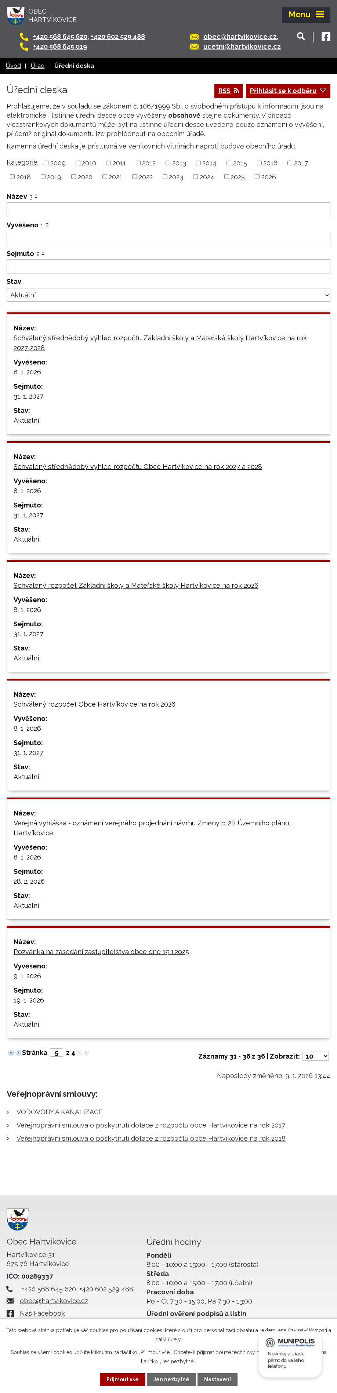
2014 (209, 163)
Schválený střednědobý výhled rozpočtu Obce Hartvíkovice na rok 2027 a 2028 (138, 466)
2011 (119, 163)
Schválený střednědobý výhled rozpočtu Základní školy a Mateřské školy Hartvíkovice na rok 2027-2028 (160, 343)
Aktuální (26, 420)
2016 (270, 163)
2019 (54, 176)
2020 (85, 176)
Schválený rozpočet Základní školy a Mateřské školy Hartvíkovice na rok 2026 (136, 585)
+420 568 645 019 (60, 46)
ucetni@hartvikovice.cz (242, 46)
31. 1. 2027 (28, 396)
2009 (58, 163)
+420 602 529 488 (118, 36)
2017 (301, 163)
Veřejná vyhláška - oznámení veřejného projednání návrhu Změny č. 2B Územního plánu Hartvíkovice (151, 828)
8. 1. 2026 (27, 372)
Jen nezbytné (171, 1379)
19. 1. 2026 (29, 1000)
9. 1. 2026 (27, 976)
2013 (179, 163)
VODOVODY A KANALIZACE (59, 1112)
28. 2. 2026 (29, 881)
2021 (115, 176)
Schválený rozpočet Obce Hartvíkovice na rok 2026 (94, 704)
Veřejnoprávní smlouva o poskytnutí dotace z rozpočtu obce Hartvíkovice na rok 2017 (151, 1125)
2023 (176, 176)
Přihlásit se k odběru (288, 91)
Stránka (34, 1052)
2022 (146, 176)
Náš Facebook (42, 1313)
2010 (89, 163)
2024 (207, 176)
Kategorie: (23, 162)
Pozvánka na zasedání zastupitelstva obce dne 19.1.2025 (101, 952)
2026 (268, 176)
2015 (240, 163)
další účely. (168, 1339)
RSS (228, 91)
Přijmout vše (122, 1379)
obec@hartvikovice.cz (240, 36)
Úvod (13, 65)
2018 (24, 176)
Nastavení (217, 1379)
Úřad (37, 65)
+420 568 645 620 (60, 36)
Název (20, 196)
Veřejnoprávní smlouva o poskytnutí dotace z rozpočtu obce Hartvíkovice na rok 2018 (151, 1138)
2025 (238, 176)
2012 (149, 163)
